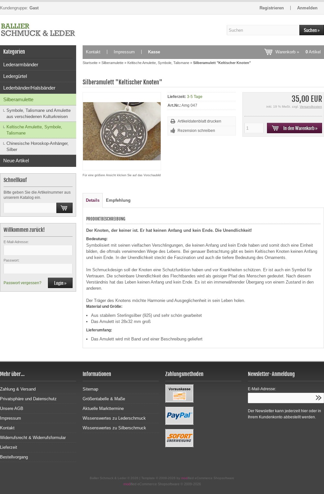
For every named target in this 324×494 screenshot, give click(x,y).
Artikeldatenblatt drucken (199, 121)
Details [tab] (92, 200)
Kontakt (93, 51)
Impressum (124, 51)
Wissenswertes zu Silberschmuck (114, 427)
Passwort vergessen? (22, 283)
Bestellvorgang (14, 457)
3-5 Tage (194, 96)
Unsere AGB (11, 408)
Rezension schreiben (196, 130)
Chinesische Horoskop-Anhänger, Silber (37, 146)
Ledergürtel (15, 76)
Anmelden (307, 7)
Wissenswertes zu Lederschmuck (114, 418)
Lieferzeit (8, 447)
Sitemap (90, 389)
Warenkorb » (298, 51)
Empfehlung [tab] (118, 200)
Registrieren (272, 7)
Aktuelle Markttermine (103, 408)
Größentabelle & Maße (104, 398)
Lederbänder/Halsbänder (29, 88)
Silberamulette (18, 99)
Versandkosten (311, 106)
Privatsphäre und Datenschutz (28, 398)
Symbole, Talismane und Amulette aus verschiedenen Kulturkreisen (38, 113)
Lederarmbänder (20, 64)
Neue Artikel (16, 160)
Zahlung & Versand (18, 389)
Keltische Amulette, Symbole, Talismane (34, 129)
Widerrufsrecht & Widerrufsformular (33, 437)
